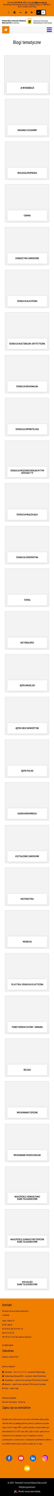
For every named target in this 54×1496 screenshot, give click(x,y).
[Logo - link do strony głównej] (27, 21)
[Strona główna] (5, 29)
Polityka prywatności (27, 1487)
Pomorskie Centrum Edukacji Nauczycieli (31, 1482)
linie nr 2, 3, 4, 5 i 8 (20, 1372)
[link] (41, 12)
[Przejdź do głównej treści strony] (8, 12)
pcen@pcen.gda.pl (39, 2)
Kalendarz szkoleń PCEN (10, 1357)
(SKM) (21, 1376)
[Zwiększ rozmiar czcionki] (32, 12)
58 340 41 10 (20, 2)
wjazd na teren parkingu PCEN (25, 1380)
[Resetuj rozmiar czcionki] (26, 12)
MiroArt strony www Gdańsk (27, 1491)
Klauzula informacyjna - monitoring (13, 1402)
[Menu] (49, 30)
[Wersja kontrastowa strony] (15, 12)
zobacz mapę (14, 1388)
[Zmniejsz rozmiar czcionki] (20, 12)
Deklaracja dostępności (9, 1398)
